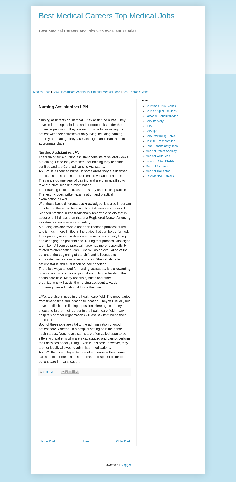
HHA (149, 126)
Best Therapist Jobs (135, 91)
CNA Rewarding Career (161, 136)
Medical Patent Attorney (161, 151)
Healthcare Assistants (75, 91)
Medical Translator (158, 171)
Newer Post (47, 441)
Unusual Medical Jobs (105, 91)
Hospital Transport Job (160, 141)
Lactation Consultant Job (162, 116)
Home (85, 441)
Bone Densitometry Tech (162, 146)
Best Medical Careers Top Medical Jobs (107, 15)
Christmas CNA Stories (161, 106)
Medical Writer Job (158, 156)
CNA (56, 91)
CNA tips (151, 131)
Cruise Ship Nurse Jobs (161, 111)
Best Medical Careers (160, 176)
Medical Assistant (157, 166)
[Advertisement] (118, 64)
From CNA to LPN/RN (160, 161)
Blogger (126, 465)
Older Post (123, 441)
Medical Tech (41, 91)
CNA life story (155, 121)
